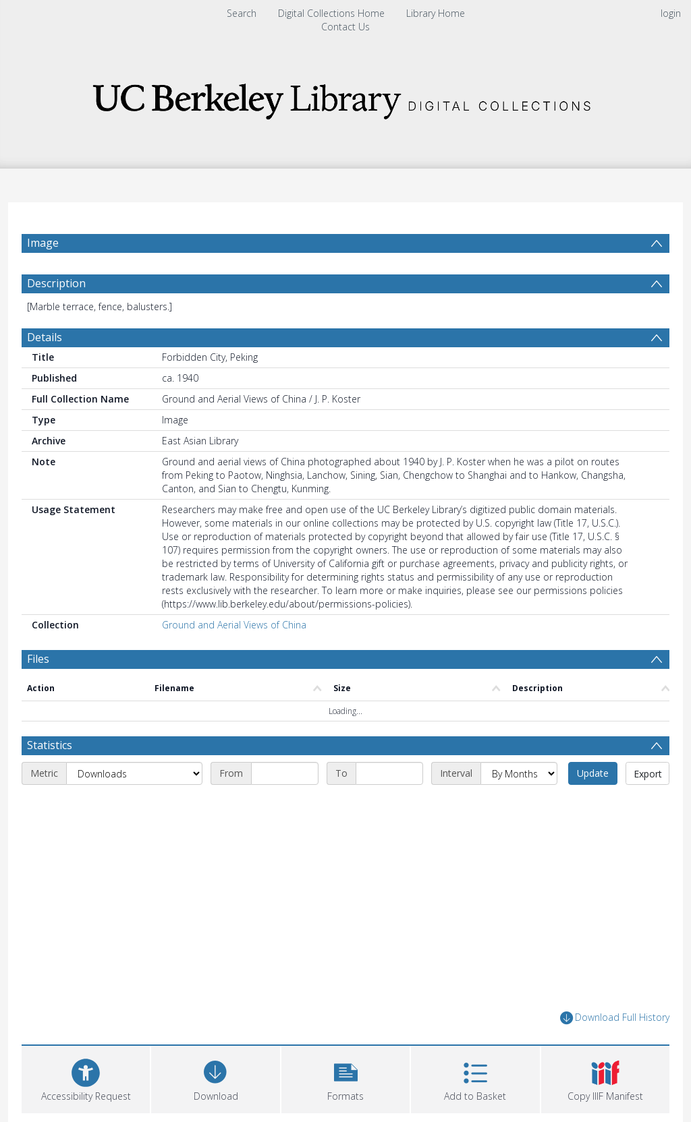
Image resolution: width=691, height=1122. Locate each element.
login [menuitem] (671, 13)
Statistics (49, 745)
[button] (345, 1078)
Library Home (435, 13)
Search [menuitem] (241, 13)
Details (44, 337)
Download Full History (614, 1018)
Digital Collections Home (331, 13)
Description (56, 283)
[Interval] (518, 773)
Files (38, 658)
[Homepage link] (345, 97)
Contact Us (345, 26)
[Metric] (134, 773)
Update (593, 773)
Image (43, 242)
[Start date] (285, 773)
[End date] (389, 773)
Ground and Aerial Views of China (234, 624)
